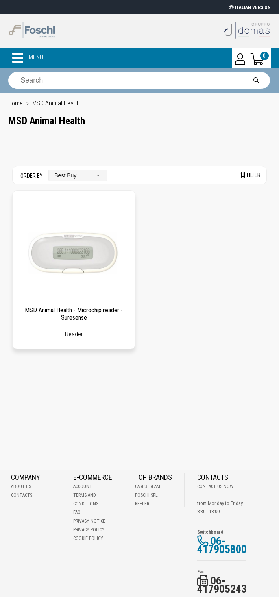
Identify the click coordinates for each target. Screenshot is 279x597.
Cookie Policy (88, 538)
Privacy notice (89, 521)
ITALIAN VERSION (250, 7)
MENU (27, 58)
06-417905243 (222, 584)
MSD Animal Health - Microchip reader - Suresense (74, 313)
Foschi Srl (146, 495)
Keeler (142, 504)
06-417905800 (222, 545)
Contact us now (215, 486)
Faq (77, 512)
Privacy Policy (89, 530)
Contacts (21, 495)
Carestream (147, 486)
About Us (21, 486)
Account (82, 486)
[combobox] (77, 175)
